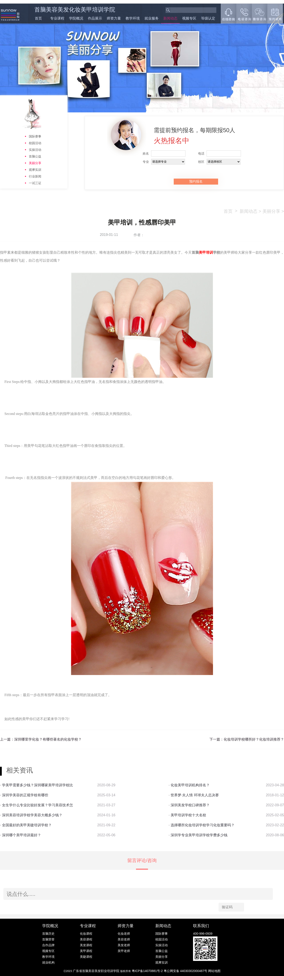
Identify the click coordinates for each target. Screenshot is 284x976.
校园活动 (35, 143)
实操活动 (35, 149)
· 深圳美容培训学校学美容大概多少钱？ (31, 815)
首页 (38, 18)
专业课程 (57, 18)
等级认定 (208, 18)
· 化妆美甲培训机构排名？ (189, 785)
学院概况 (76, 18)
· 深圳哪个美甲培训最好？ (20, 835)
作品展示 (95, 18)
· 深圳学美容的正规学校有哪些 (24, 795)
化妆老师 (124, 933)
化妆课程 (86, 933)
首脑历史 (48, 933)
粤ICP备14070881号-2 (148, 971)
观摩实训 (35, 169)
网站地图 (214, 971)
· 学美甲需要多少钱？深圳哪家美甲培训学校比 (36, 785)
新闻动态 (170, 18)
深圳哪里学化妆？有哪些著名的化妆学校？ (48, 739)
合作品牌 (48, 945)
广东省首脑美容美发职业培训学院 (96, 971)
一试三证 (35, 183)
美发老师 (124, 945)
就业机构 (48, 962)
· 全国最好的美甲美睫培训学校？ (26, 825)
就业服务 (151, 18)
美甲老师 (124, 951)
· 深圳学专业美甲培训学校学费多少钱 (198, 835)
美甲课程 (86, 951)
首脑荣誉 (48, 939)
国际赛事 (35, 136)
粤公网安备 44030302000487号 (186, 971)
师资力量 (114, 18)
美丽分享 (35, 163)
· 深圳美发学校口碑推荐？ (189, 805)
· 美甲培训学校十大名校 (187, 815)
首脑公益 (35, 156)
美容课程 (86, 939)
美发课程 (86, 945)
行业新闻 (35, 176)
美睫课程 (86, 956)
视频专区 (189, 18)
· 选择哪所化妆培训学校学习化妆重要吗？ (202, 825)
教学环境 (133, 18)
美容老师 (124, 939)
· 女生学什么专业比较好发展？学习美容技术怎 (36, 805)
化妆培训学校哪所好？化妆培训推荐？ (254, 739)
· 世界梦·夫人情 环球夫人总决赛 (194, 795)
